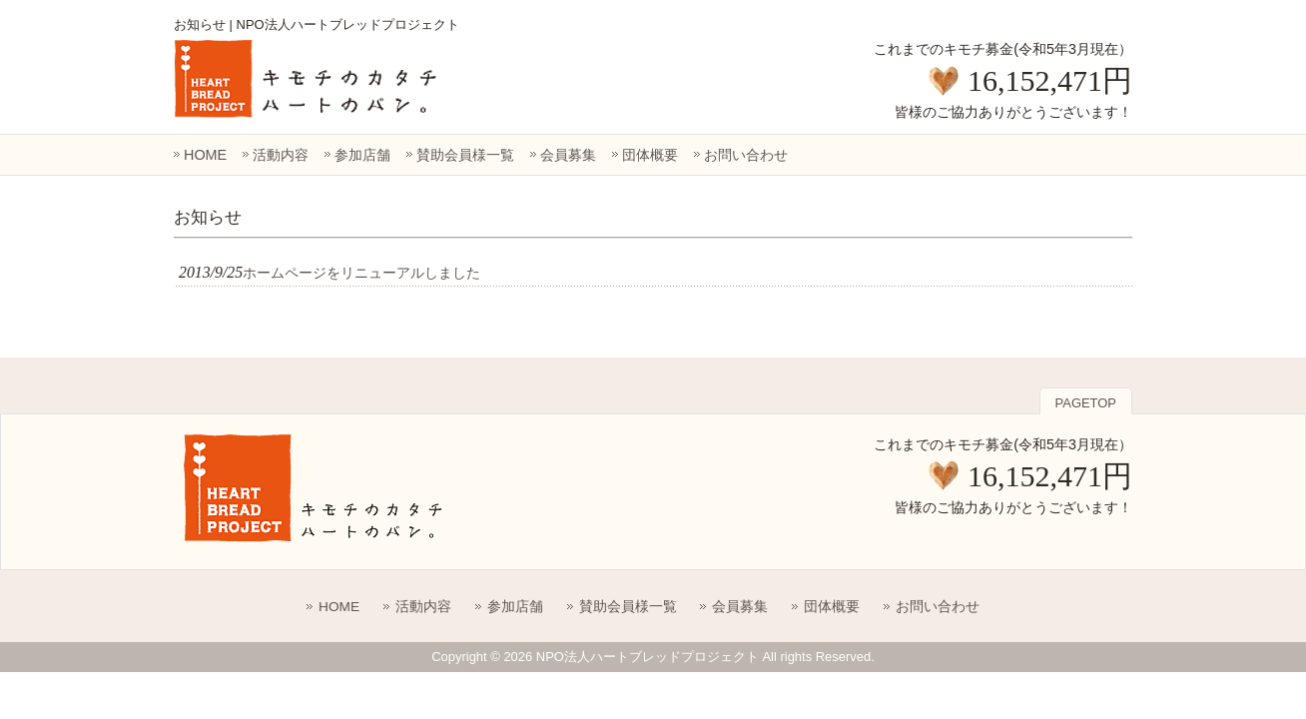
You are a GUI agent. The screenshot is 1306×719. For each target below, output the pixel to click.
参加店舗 (362, 155)
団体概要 (650, 155)
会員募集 (568, 155)
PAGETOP (1085, 402)
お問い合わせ (746, 155)
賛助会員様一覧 (465, 155)
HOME (205, 155)
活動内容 (281, 155)
